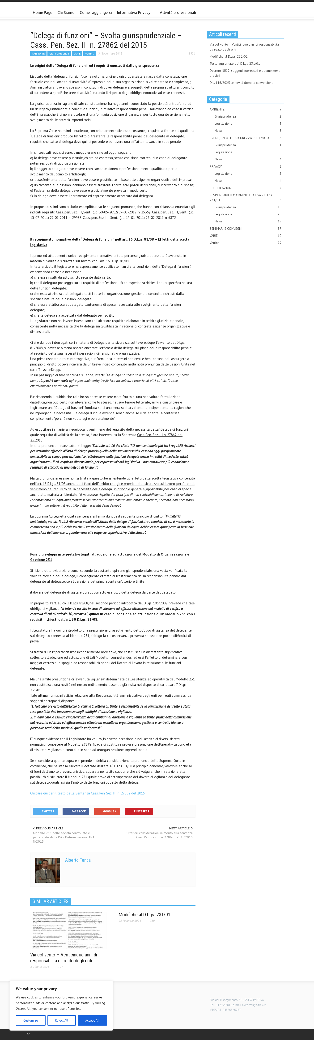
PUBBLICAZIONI (245, 188)
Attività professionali (178, 12)
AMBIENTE (38, 53)
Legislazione (248, 123)
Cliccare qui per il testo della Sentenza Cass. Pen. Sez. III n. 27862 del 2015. (87, 793)
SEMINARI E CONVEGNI (245, 228)
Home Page (42, 12)
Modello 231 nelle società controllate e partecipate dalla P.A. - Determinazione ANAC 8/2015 (64, 837)
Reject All (61, 1020)
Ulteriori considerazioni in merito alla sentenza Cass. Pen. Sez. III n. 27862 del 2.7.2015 (160, 835)
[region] (61, 1006)
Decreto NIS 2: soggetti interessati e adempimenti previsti (245, 73)
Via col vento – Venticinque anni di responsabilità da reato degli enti (63, 958)
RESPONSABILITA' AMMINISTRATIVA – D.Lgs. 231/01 (245, 198)
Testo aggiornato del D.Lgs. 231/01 (235, 63)
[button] (279, 12)
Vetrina (89, 53)
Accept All (92, 1020)
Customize (30, 1020)
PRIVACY (245, 166)
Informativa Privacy (134, 14)
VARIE (77, 53)
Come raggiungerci (96, 12)
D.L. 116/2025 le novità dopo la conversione (241, 83)
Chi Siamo (66, 12)
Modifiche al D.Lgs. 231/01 (144, 914)
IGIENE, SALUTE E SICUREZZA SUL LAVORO (245, 138)
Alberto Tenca (78, 860)
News (248, 130)
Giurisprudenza (59, 53)
